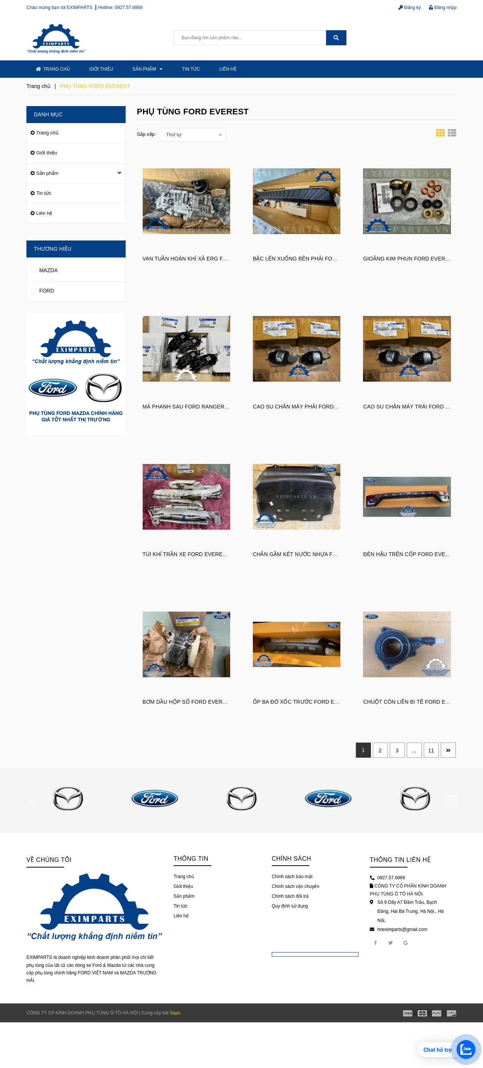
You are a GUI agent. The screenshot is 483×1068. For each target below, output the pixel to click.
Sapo (175, 1013)
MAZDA (44, 269)
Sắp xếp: (146, 134)
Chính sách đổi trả (290, 896)
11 (431, 750)
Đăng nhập (443, 7)
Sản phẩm (147, 69)
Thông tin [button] (191, 858)
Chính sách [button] (291, 858)
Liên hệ (228, 69)
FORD (42, 289)
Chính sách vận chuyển (295, 886)
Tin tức (191, 69)
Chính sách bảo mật (292, 876)
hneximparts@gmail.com (402, 929)
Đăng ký (409, 7)
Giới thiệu (101, 69)
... (414, 750)
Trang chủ (53, 69)
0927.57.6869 (128, 7)
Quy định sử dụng (290, 906)
